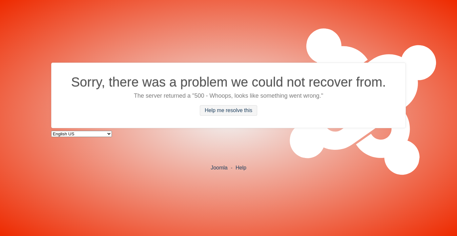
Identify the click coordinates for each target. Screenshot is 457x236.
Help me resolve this (228, 110)
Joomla (219, 167)
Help (241, 167)
